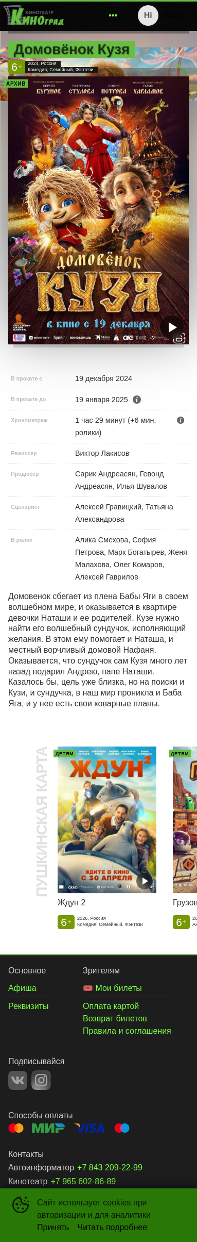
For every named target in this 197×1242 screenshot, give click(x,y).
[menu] (94, 15)
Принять (53, 1227)
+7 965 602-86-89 (83, 1181)
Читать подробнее (113, 1227)
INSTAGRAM (41, 1080)
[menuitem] (113, 15)
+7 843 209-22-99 (109, 1167)
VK (17, 1080)
